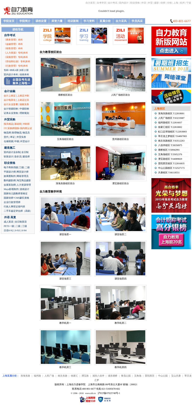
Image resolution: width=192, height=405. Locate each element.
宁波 (188, 2)
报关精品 (8, 124)
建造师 (26, 156)
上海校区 (159, 108)
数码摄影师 (10, 180)
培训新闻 (73, 21)
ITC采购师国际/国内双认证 (18, 128)
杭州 (182, 2)
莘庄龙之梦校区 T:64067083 (172, 136)
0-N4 (24, 230)
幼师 (163, 2)
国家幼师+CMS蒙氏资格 (16, 197)
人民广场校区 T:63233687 (171, 118)
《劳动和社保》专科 (14, 61)
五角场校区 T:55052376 (170, 154)
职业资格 (135, 2)
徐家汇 (74, 375)
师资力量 (57, 21)
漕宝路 (85, 375)
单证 (12, 137)
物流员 (26, 132)
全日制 (25, 152)
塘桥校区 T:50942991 (169, 149)
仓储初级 (8, 141)
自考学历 (101, 2)
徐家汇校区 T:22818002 (170, 127)
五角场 (137, 375)
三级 (21, 167)
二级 (27, 167)
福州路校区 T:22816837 (170, 122)
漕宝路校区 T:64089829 (170, 159)
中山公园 (163, 375)
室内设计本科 (11, 74)
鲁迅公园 (126, 375)
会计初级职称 (11, 108)
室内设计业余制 (12, 152)
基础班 (17, 124)
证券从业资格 (11, 113)
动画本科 (24, 74)
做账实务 (24, 104)
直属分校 (105, 21)
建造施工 (9, 147)
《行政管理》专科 (13, 65)
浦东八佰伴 (98, 375)
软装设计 (8, 156)
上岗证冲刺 (23, 95)
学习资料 (89, 21)
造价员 (17, 156)
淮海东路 (25, 375)
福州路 (37, 375)
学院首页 (8, 21)
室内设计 (123, 2)
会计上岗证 (10, 95)
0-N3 (17, 230)
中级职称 (24, 108)
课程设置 (41, 21)
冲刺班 (26, 124)
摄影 (156, 2)
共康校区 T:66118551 (169, 172)
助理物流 (16, 132)
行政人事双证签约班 (14, 206)
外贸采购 (9, 119)
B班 (22, 70)
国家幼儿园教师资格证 (16, 193)
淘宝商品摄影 (24, 180)
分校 (169, 2)
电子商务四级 (11, 167)
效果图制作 (10, 176)
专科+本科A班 (11, 70)
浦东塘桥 (112, 375)
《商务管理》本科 (13, 39)
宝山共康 (176, 375)
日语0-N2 (8, 230)
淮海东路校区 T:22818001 (171, 113)
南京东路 (62, 375)
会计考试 (112, 2)
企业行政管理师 (12, 202)
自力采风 (121, 21)
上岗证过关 (23, 100)
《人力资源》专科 (13, 52)
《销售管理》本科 (13, 48)
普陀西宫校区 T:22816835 (171, 163)
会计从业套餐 (11, 104)
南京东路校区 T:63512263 (171, 140)
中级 (16, 141)
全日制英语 (21, 221)
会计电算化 (10, 100)
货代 (6, 137)
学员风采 (137, 21)
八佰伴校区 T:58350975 (170, 145)
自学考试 (9, 35)
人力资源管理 (24, 184)
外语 (143, 2)
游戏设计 (24, 189)
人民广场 (49, 375)
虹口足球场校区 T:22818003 (172, 131)
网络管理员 (23, 176)
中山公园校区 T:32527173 (171, 168)
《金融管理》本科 (13, 44)
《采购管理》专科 (13, 57)
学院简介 (24, 21)
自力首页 (90, 2)
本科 (25, 52)
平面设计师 (10, 171)
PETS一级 (9, 226)
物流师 (7, 132)
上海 (175, 2)
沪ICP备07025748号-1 (109, 393)
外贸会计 (25, 141)
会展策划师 (10, 184)
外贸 (150, 2)
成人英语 (8, 221)
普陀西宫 (149, 375)
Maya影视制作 (11, 189)
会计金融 (9, 91)
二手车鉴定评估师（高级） (18, 211)
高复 (13, 217)
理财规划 (24, 113)
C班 (27, 70)
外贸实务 (21, 137)
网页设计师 (23, 171)
